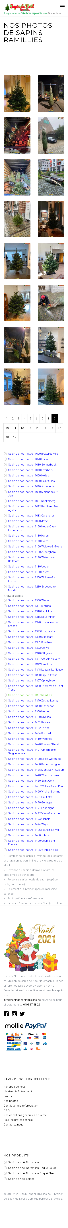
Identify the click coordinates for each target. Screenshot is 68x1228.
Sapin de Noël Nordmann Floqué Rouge (32, 1168)
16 (51, 427)
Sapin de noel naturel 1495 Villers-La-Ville (33, 849)
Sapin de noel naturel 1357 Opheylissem (32, 680)
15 (44, 427)
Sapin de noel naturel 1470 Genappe (30, 802)
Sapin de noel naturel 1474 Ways (28, 824)
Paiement (9, 1096)
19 (14, 437)
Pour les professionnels (18, 1119)
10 (7, 427)
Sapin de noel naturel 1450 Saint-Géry (31, 780)
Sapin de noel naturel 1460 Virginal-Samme (34, 791)
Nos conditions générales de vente (25, 1115)
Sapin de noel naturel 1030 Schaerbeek (32, 464)
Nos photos (11, 1101)
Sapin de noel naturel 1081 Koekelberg (31, 501)
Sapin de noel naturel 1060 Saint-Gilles (31, 481)
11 (14, 427)
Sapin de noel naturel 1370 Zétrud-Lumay (33, 700)
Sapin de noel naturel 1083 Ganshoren (31, 515)
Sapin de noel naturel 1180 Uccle (28, 566)
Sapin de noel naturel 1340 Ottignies (30, 653)
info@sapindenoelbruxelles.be (22, 1000)
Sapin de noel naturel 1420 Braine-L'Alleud (33, 744)
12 (22, 427)
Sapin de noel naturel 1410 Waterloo (30, 738)
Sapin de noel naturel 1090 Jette (28, 521)
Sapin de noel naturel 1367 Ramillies (30, 695)
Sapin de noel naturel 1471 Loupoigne (31, 808)
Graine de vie (54, 13)
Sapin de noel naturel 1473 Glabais (29, 819)
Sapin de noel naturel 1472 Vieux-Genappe (34, 813)
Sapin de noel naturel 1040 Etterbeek (30, 470)
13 (29, 427)
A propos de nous (15, 1086)
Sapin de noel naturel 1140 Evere (28, 541)
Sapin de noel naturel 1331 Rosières (30, 642)
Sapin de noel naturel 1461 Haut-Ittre (30, 797)
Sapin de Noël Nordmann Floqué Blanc (31, 1173)
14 (37, 427)
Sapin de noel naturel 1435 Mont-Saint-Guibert (36, 769)
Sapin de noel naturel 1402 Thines (29, 728)
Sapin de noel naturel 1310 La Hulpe (30, 611)
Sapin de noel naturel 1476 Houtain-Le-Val (33, 829)
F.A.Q (7, 1110)
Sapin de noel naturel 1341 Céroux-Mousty (34, 658)
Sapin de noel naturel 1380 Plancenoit (31, 706)
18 (7, 437)
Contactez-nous (13, 1124)
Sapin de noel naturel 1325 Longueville (31, 631)
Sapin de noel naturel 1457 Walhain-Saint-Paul (35, 786)
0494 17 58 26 (31, 1004)
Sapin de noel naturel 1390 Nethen (29, 711)
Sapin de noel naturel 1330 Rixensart (30, 636)
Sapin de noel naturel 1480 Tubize (29, 835)
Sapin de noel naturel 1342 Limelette (30, 664)
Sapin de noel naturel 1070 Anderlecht (31, 486)
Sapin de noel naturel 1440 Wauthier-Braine (34, 775)
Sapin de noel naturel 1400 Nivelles (29, 717)
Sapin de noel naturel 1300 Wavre (28, 600)
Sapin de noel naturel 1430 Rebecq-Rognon (34, 764)
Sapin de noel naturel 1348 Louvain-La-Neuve (35, 669)
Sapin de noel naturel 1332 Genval (29, 647)
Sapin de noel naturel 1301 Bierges (29, 606)
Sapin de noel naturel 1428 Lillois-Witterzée (34, 758)
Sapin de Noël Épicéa (21, 1178)
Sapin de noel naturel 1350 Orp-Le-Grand (32, 675)
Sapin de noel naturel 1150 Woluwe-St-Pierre (35, 546)
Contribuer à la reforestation (21, 1105)
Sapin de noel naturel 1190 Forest (28, 572)
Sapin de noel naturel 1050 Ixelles (28, 475)
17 (59, 427)
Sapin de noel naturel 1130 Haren (28, 535)
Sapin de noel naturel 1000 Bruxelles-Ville (33, 453)
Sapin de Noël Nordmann (23, 1162)
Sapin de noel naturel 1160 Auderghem (32, 552)
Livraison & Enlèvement (18, 1091)
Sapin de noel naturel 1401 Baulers (29, 722)
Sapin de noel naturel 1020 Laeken (29, 459)
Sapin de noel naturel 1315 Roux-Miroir (31, 616)
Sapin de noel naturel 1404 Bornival (29, 733)
